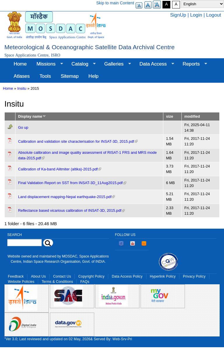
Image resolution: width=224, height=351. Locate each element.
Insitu (21, 88)
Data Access (154, 64)
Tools (45, 76)
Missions (47, 64)
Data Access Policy (127, 276)
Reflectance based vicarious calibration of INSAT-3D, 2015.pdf (71, 210)
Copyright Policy (91, 276)
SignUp (178, 15)
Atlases (22, 76)
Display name (32, 116)
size (169, 116)
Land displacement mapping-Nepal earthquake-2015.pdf (66, 197)
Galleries (115, 64)
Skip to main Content (115, 3)
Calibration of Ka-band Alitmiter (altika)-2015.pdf (59, 169)
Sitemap (70, 76)
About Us (38, 276)
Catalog (81, 64)
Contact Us (62, 276)
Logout (213, 15)
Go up (23, 127)
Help (93, 76)
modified (192, 116)
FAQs (84, 282)
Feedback (16, 276)
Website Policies (21, 282)
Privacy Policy (194, 276)
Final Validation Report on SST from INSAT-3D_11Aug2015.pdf (72, 183)
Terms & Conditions (57, 282)
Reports (192, 64)
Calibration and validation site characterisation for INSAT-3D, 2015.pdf (78, 141)
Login (196, 15)
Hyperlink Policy (163, 276)
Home (20, 64)
